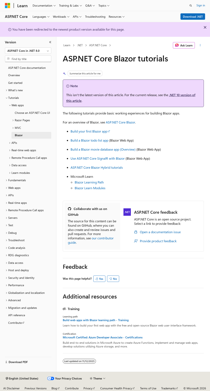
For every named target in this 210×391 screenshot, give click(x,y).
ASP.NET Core (98, 45)
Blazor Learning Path (89, 182)
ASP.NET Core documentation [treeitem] (27, 68)
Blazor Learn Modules (90, 188)
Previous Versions (36, 388)
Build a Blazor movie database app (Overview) (103, 149)
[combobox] (28, 50)
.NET (80, 45)
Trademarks (168, 388)
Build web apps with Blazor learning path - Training (96, 320)
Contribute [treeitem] (15, 323)
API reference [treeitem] (16, 315)
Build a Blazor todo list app (89, 140)
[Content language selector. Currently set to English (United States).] (22, 378)
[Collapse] (50, 42)
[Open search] (191, 5)
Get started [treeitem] (15, 83)
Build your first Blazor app (89, 131)
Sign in (200, 5)
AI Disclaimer (11, 388)
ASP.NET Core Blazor (120, 122)
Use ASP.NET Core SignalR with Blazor (98, 158)
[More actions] (200, 45)
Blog (54, 388)
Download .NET (193, 16)
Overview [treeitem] (14, 75)
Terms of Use (148, 388)
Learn (66, 45)
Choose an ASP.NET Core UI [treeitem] (32, 113)
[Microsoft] (7, 5)
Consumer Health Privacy (116, 388)
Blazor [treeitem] (19, 135)
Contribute (72, 388)
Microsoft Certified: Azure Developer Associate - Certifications (103, 337)
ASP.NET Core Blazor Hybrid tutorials (97, 167)
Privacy (87, 388)
